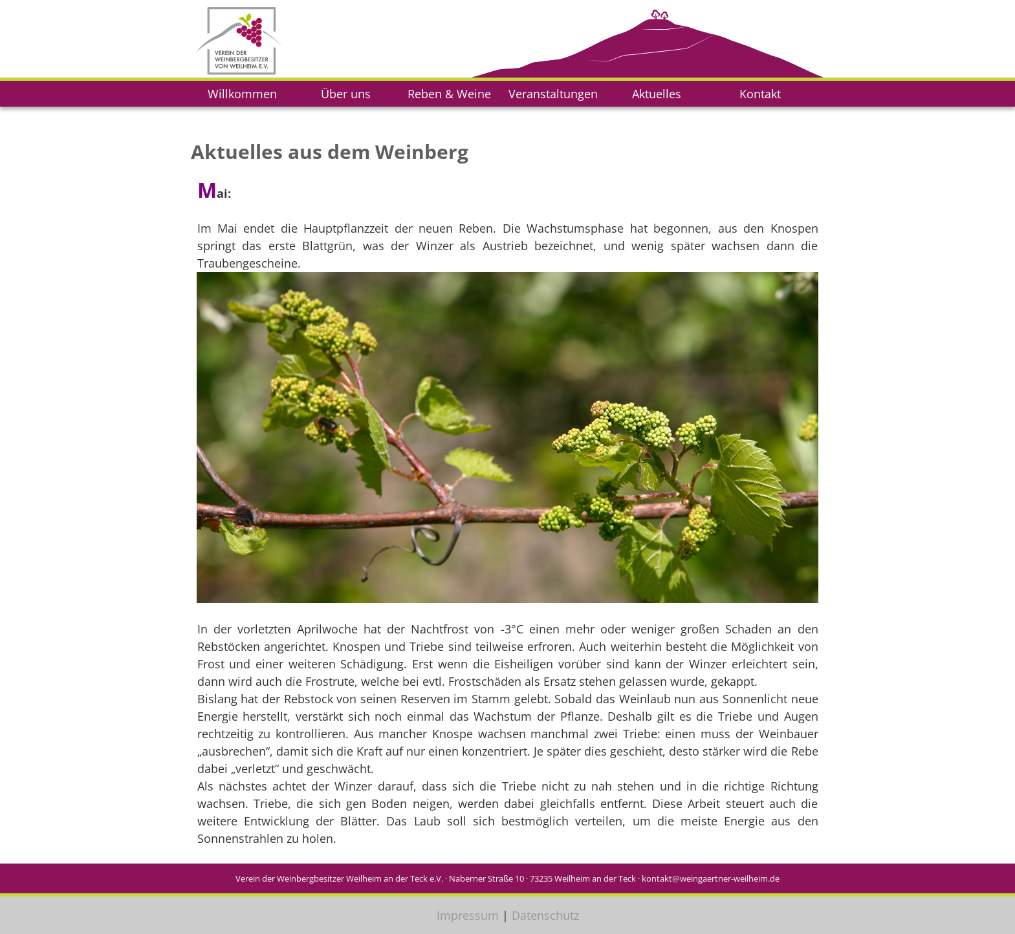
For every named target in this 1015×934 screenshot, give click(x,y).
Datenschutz (545, 915)
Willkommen (242, 93)
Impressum (468, 915)
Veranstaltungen (553, 93)
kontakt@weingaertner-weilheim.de (711, 878)
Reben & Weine (449, 93)
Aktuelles (656, 93)
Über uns (346, 93)
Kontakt (760, 93)
